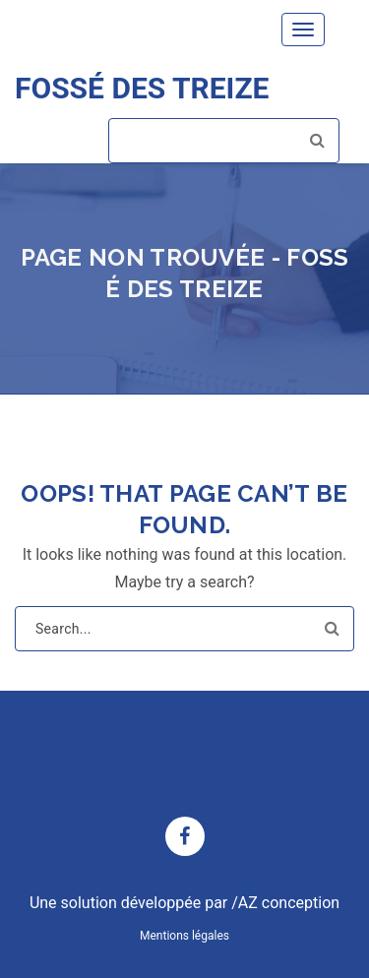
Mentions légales (184, 936)
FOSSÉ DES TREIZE (142, 88)
